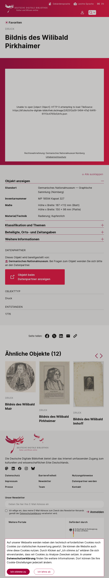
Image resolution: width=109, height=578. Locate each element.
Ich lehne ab (44, 571)
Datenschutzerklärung (21, 558)
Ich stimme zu (18, 571)
